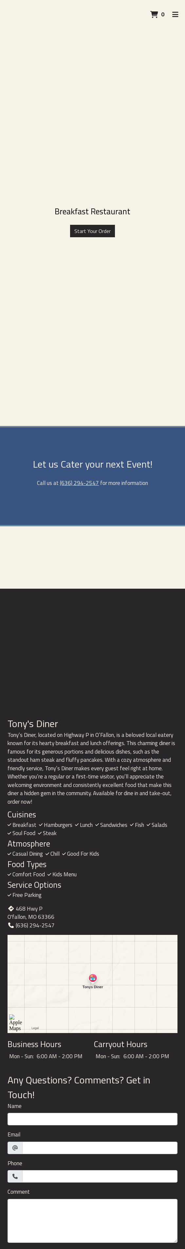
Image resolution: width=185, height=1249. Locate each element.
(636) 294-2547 (79, 483)
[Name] (92, 1119)
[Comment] (92, 1221)
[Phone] (99, 1176)
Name (15, 1106)
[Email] (99, 1148)
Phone (15, 1163)
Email (14, 1135)
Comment (19, 1192)
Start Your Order (92, 231)
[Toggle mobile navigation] (175, 14)
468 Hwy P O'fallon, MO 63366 (31, 912)
